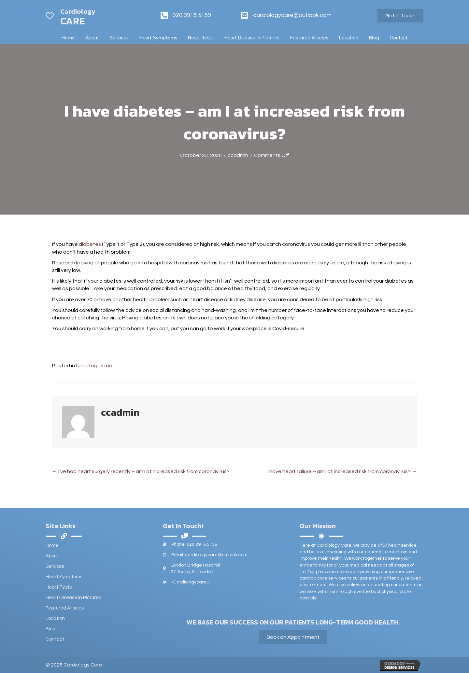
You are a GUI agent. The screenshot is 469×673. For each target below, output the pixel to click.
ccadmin (238, 155)
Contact (55, 639)
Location (55, 618)
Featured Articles (65, 608)
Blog (50, 628)
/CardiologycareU (191, 582)
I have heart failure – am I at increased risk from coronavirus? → (342, 471)
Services (55, 566)
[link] (68, 37)
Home (52, 545)
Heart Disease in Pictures (73, 597)
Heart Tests (59, 587)
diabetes (90, 244)
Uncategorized (94, 365)
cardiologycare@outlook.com (292, 15)
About (52, 556)
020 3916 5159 (192, 15)
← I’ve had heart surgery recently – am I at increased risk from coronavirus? (141, 471)
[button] (400, 15)
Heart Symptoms (64, 576)
